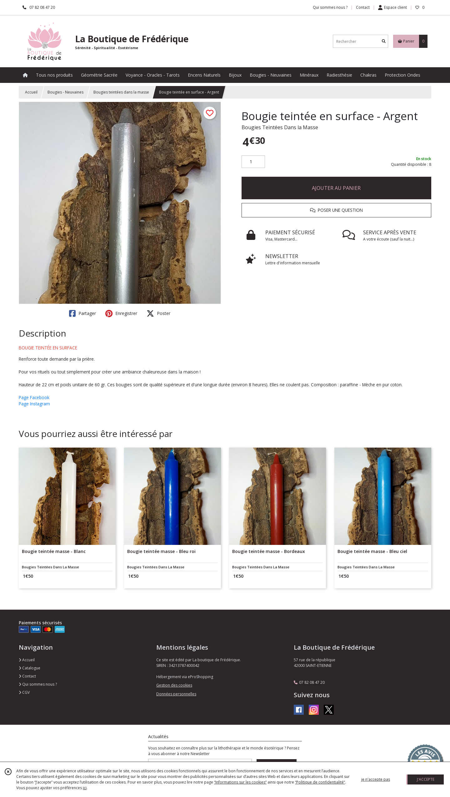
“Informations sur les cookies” (240, 782)
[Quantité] (253, 161)
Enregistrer (121, 313)
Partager (82, 313)
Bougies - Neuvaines (65, 92)
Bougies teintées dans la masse (121, 92)
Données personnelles (176, 694)
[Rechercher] (384, 41)
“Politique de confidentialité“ (320, 782)
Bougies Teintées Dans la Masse (280, 127)
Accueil (31, 92)
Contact (363, 7)
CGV (24, 692)
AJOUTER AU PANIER (336, 188)
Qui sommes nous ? (38, 684)
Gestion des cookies (174, 685)
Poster (158, 313)
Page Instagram (34, 404)
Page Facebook (34, 397)
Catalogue (29, 668)
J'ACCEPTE (425, 779)
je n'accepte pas (375, 779)
